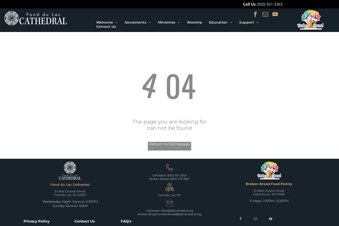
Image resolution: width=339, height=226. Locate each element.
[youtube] (275, 15)
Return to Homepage (169, 144)
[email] (265, 15)
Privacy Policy (37, 221)
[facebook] (255, 15)
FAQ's (126, 221)
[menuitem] (107, 22)
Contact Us (84, 221)
